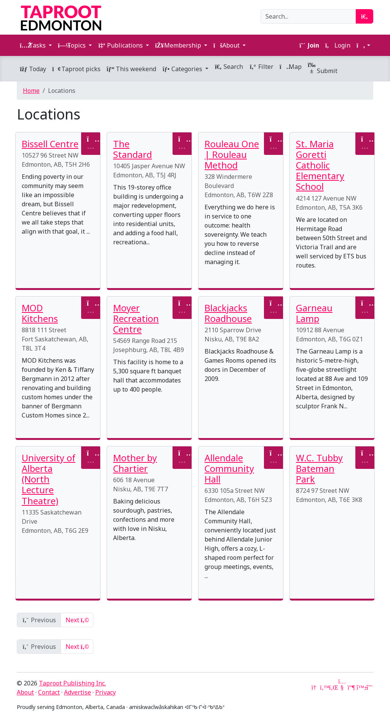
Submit (322, 68)
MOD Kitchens (40, 313)
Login (337, 45)
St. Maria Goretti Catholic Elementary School (320, 165)
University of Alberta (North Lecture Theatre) (48, 479)
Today (33, 69)
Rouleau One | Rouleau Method (232, 154)
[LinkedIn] (333, 687)
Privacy (105, 692)
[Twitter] (324, 687)
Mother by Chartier (135, 463)
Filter (261, 66)
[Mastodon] (351, 687)
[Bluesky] (360, 687)
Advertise (77, 692)
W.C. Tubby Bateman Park (319, 468)
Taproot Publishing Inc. (72, 683)
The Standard (132, 149)
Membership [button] (179, 45)
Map (291, 66)
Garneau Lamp (314, 313)
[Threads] (369, 687)
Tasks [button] (33, 45)
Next (77, 620)
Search (228, 66)
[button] (363, 45)
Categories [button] (183, 69)
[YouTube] (342, 687)
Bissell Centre (50, 144)
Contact (49, 692)
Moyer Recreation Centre (136, 318)
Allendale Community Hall (229, 468)
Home (31, 90)
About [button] (227, 45)
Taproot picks (76, 69)
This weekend (131, 69)
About (25, 692)
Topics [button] (72, 45)
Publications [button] (121, 45)
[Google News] (314, 687)
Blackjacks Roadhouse (228, 313)
